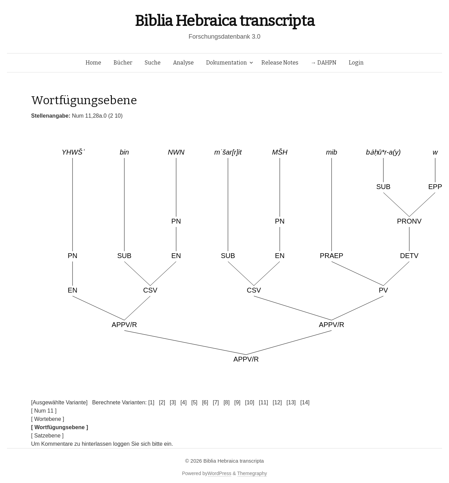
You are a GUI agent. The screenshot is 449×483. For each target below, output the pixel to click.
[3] (173, 402)
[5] (194, 402)
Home (93, 62)
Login (356, 62)
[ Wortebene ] (47, 419)
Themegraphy (252, 473)
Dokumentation (226, 62)
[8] (226, 402)
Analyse (183, 62)
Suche (153, 62)
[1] (151, 402)
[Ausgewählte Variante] (59, 402)
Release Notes (279, 62)
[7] (216, 402)
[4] (184, 402)
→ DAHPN (323, 62)
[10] (249, 402)
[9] (237, 402)
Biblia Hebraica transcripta (224, 21)
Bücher (123, 62)
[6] (205, 402)
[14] (305, 402)
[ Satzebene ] (47, 435)
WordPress (219, 473)
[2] (162, 402)
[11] (263, 402)
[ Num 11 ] (44, 411)
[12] (277, 402)
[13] (291, 402)
